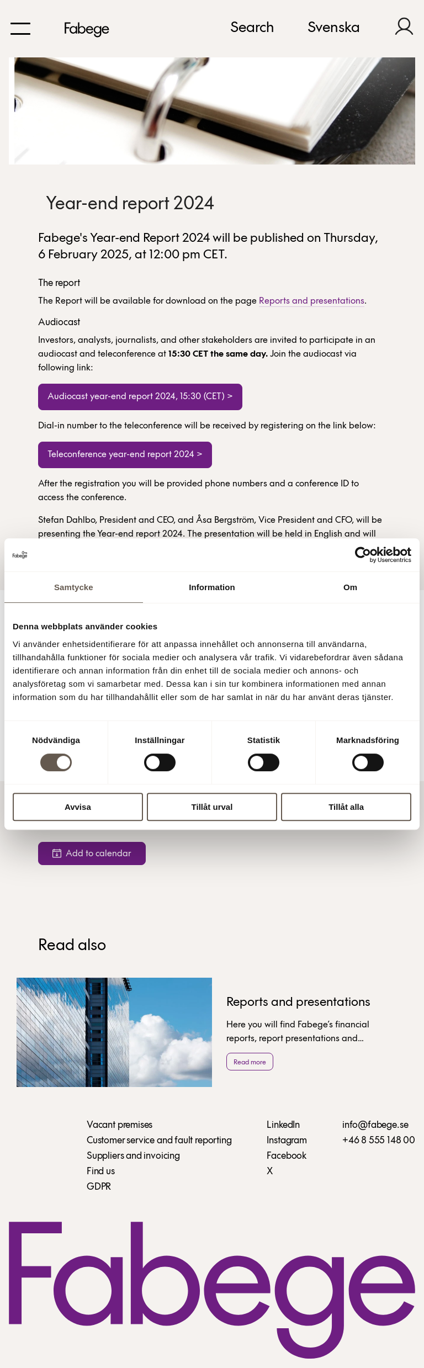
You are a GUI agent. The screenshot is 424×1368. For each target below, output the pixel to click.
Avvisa (78, 807)
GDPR (99, 1187)
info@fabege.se (375, 1125)
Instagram (286, 1141)
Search (252, 28)
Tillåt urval (212, 807)
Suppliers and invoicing (133, 1156)
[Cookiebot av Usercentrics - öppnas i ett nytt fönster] (363, 555)
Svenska (334, 28)
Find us (101, 1171)
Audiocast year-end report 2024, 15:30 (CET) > (140, 396)
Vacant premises (119, 1125)
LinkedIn (283, 1125)
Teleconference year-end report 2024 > (125, 454)
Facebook (286, 1156)
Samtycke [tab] (73, 587)
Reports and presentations (311, 301)
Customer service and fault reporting (159, 1141)
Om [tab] (350, 587)
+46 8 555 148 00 (378, 1141)
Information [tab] (212, 587)
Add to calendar (91, 853)
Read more (250, 1062)
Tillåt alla (346, 807)
